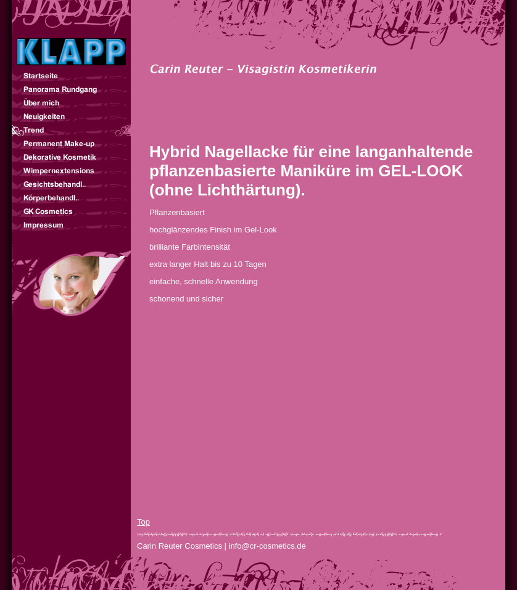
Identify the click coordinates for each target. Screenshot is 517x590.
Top (143, 521)
